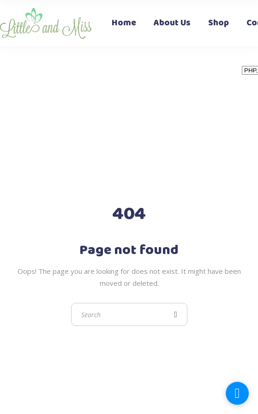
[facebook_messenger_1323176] (237, 393)
